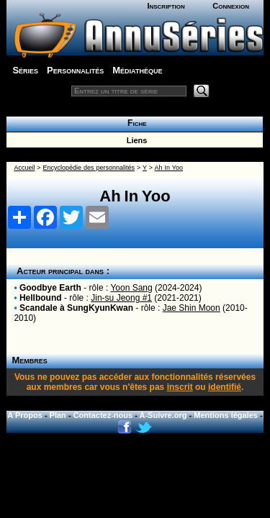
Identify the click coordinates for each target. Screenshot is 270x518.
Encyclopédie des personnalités (89, 167)
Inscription (165, 5)
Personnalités (75, 70)
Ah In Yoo (169, 167)
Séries (25, 70)
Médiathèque (137, 70)
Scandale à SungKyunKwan (76, 308)
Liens (135, 140)
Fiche (134, 123)
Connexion (230, 5)
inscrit (180, 387)
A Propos (24, 415)
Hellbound (40, 298)
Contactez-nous (103, 415)
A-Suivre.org (163, 415)
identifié (224, 387)
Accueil (24, 167)
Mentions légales (226, 415)
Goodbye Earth (50, 288)
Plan (58, 415)
